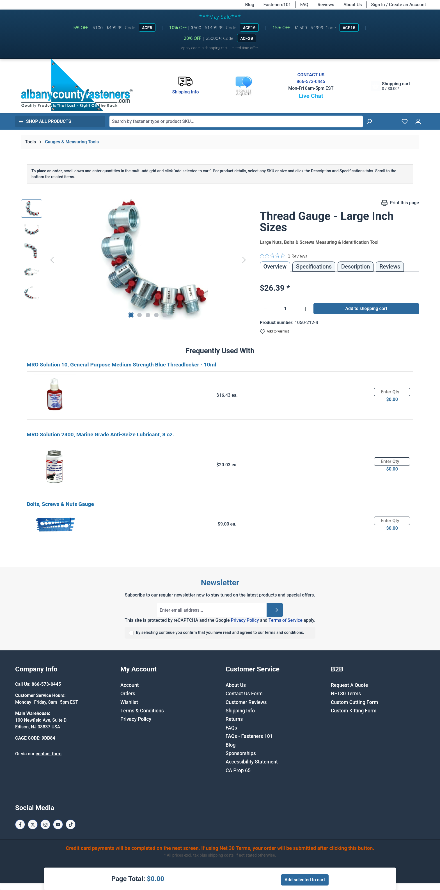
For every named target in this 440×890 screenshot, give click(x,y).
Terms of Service (285, 620)
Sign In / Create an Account (398, 4)
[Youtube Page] (58, 824)
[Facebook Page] (20, 824)
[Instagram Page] (45, 824)
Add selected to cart (305, 879)
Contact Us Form (244, 693)
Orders (127, 693)
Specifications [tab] (314, 266)
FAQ (304, 4)
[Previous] (52, 260)
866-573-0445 (311, 81)
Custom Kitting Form (354, 711)
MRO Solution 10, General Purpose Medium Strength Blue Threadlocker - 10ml (121, 364)
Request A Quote (349, 685)
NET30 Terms (346, 693)
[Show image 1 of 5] (131, 315)
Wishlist (129, 702)
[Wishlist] (404, 121)
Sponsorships (241, 753)
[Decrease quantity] (265, 309)
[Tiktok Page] (70, 824)
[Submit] (274, 610)
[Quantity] (285, 309)
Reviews (326, 4)
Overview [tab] (275, 266)
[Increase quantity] (305, 309)
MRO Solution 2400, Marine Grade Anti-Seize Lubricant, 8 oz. (100, 434)
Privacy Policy (245, 620)
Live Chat (311, 96)
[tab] (355, 267)
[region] (134, 259)
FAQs (231, 728)
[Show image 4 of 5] (156, 315)
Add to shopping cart (366, 308)
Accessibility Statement (252, 762)
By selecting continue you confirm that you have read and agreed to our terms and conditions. (220, 632)
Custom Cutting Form (354, 702)
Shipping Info (240, 711)
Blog (249, 4)
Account (129, 685)
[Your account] (418, 121)
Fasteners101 (277, 4)
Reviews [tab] (389, 266)
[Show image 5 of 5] (164, 315)
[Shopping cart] (390, 86)
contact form (48, 753)
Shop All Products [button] (45, 121)
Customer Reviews (246, 702)
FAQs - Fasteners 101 (249, 736)
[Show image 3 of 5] (148, 315)
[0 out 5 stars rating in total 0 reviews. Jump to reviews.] (284, 256)
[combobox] (236, 121)
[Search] (369, 121)
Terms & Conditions (142, 711)
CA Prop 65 (238, 770)
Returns (234, 719)
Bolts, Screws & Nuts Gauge (60, 504)
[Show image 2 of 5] (139, 315)
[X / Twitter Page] (33, 824)
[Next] (244, 260)
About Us (352, 4)
